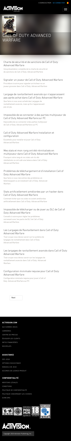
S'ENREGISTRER (44, 3)
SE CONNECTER (59, 3)
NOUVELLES (6, 346)
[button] (67, 3)
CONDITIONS (7, 386)
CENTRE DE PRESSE (10, 335)
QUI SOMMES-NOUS (10, 327)
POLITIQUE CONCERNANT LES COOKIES (17, 394)
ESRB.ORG (6, 398)
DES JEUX (6, 359)
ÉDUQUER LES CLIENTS (11, 339)
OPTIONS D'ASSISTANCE (11, 363)
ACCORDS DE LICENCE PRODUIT (14, 371)
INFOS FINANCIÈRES (10, 342)
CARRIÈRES (6, 331)
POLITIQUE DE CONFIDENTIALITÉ (14, 390)
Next (13, 298)
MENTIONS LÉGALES (10, 382)
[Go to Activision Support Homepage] (14, 9)
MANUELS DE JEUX (9, 367)
